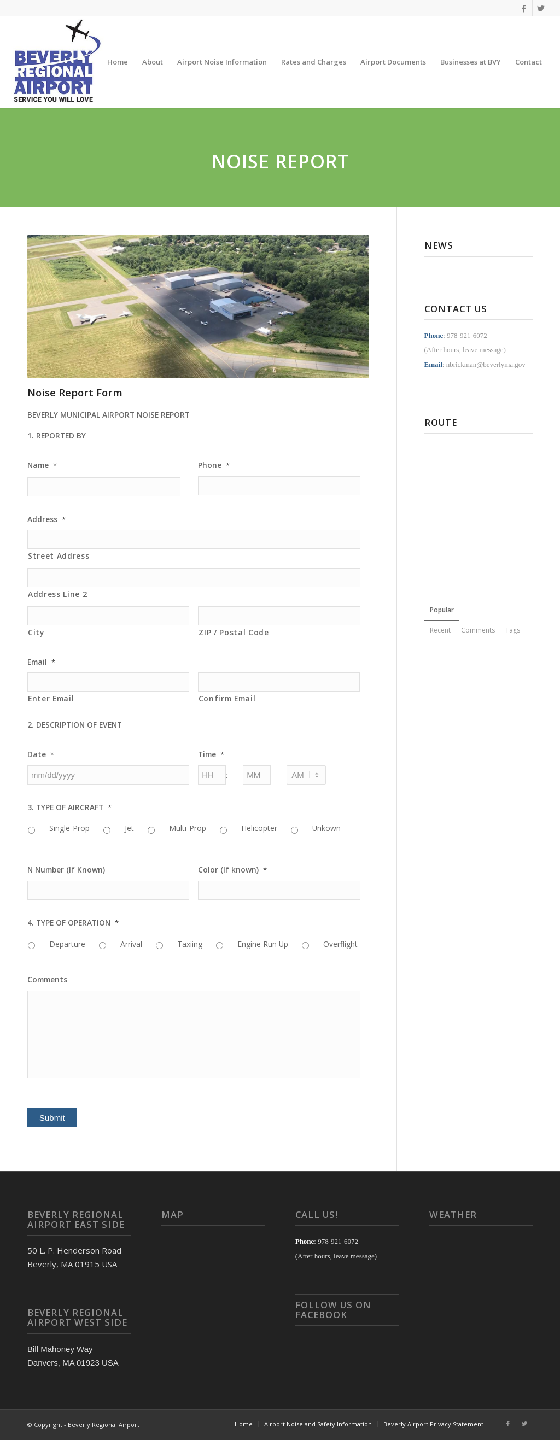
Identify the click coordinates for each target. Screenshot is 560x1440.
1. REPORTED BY (56, 436)
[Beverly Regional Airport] (57, 62)
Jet (129, 828)
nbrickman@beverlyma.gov (486, 364)
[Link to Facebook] (524, 8)
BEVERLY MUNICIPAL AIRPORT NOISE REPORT (108, 415)
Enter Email (51, 698)
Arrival (131, 944)
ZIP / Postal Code (234, 632)
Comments (47, 980)
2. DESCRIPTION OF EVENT (74, 725)
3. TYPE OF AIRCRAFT (69, 807)
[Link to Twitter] (541, 8)
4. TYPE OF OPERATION (73, 923)
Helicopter (259, 828)
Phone (214, 465)
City (36, 632)
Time (211, 754)
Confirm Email (227, 698)
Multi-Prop (187, 828)
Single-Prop (69, 828)
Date (40, 754)
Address (46, 519)
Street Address (58, 556)
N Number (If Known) (66, 870)
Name (42, 465)
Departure (67, 944)
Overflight (340, 944)
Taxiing (189, 944)
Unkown (326, 828)
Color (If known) (232, 870)
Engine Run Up (262, 944)
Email (41, 662)
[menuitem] (117, 62)
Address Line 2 (57, 594)
